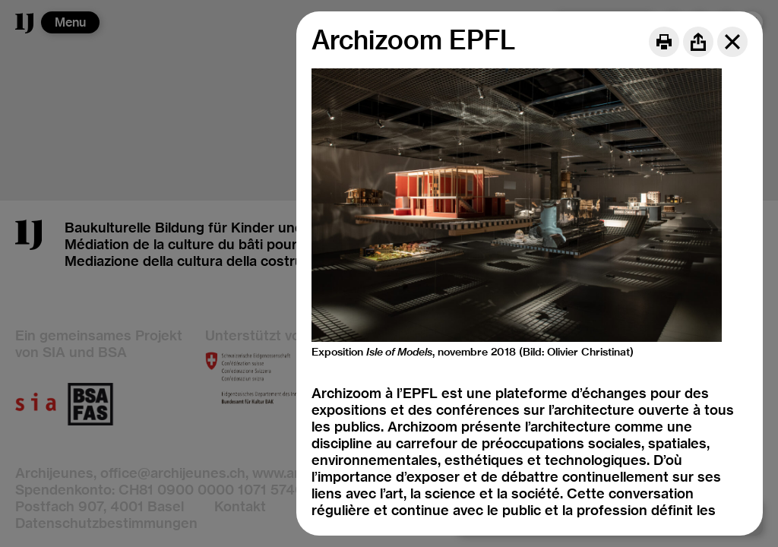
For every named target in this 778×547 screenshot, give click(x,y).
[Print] (664, 42)
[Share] (698, 42)
